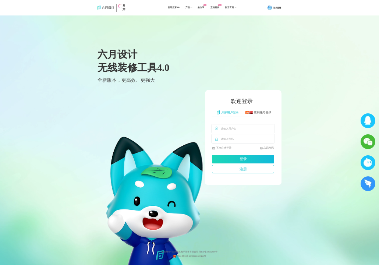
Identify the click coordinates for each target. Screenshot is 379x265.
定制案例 (222, 9)
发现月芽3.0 (168, 9)
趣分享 (204, 9)
